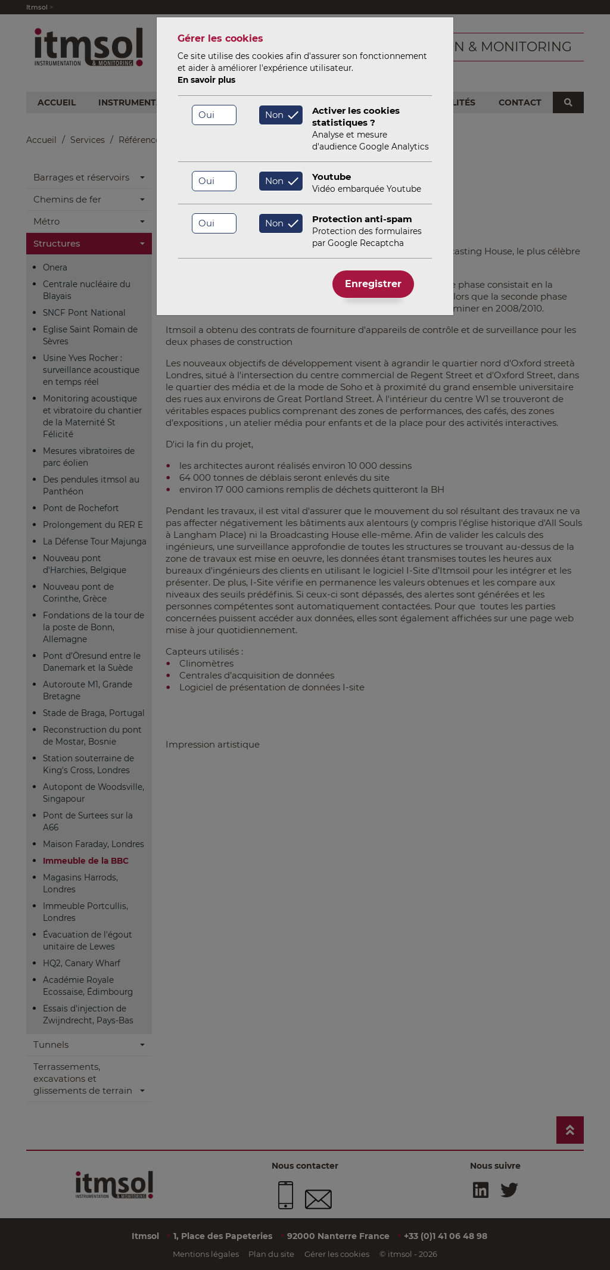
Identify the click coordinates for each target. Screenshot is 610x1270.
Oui (206, 114)
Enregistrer (373, 284)
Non (274, 114)
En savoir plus (206, 80)
